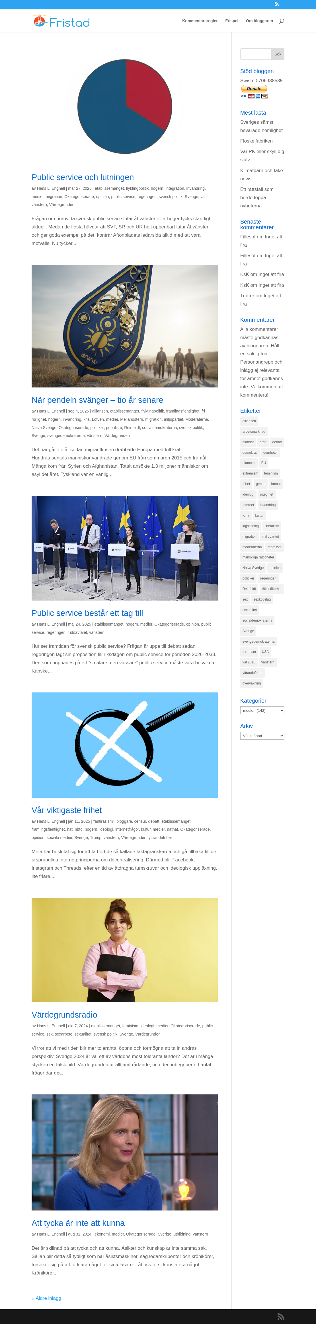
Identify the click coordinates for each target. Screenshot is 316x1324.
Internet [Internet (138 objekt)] (248, 505)
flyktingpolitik (137, 188)
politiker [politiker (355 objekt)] (248, 578)
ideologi (106, 829)
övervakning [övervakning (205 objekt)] (252, 683)
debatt (153, 821)
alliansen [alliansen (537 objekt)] (249, 421)
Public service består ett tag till (87, 613)
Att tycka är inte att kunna (78, 1223)
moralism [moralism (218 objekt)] (275, 547)
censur (140, 821)
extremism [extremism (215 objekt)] (250, 473)
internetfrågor (127, 829)
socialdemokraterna (159, 427)
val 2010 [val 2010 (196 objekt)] (249, 662)
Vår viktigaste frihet (67, 810)
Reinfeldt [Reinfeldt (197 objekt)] (249, 589)
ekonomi (102, 1234)
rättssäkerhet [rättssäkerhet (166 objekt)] (272, 589)
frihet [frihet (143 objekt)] (246, 484)
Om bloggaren (259, 21)
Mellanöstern (131, 419)
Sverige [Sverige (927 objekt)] (248, 631)
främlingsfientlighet (183, 411)
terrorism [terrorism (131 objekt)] (249, 652)
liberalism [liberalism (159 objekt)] (272, 526)
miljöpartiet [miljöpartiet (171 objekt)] (270, 537)
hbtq (79, 829)
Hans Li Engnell (51, 188)
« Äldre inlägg (46, 1298)
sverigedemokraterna (66, 435)
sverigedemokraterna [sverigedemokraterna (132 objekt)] (259, 642)
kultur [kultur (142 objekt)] (259, 515)
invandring (195, 188)
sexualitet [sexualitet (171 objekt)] (250, 610)
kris (86, 419)
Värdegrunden (61, 204)
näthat (172, 829)
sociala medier (59, 837)
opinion (102, 196)
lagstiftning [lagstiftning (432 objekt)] (251, 526)
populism (114, 427)
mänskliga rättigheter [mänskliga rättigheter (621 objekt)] (258, 557)
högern (157, 188)
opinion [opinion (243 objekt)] (275, 568)
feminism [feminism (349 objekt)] (271, 473)
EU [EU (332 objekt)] (263, 463)
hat (70, 829)
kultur (146, 829)
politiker (97, 427)
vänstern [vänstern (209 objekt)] (267, 662)
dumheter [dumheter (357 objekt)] (270, 453)
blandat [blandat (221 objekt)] (248, 442)
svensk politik (170, 196)
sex (49, 1034)
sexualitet (83, 1034)
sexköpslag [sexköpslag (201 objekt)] (262, 599)
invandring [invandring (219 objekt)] (268, 505)
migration (54, 196)
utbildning (181, 1234)
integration (174, 188)
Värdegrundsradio (64, 1014)
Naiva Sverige (44, 427)
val (203, 196)
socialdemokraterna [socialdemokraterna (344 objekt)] (257, 620)
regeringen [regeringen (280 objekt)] (268, 578)
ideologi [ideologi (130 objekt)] (248, 494)
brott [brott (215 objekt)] (263, 442)
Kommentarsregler (200, 21)
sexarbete (63, 1034)
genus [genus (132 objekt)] (260, 484)
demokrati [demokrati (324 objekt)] (250, 453)
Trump (95, 837)
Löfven (98, 419)
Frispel (231, 21)
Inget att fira (271, 274)
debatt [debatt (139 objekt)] (277, 442)
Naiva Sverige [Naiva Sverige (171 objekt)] (253, 568)
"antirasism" (103, 821)
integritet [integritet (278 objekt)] (266, 494)
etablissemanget (109, 188)
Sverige (191, 196)
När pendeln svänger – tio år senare (97, 400)
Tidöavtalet (77, 632)
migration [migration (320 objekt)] (250, 537)
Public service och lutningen (83, 177)
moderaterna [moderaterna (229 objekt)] (252, 547)
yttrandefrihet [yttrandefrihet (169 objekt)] (252, 673)
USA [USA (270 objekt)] (265, 652)
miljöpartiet (173, 419)
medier (38, 196)
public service (123, 196)
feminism (130, 1026)
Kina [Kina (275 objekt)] (246, 515)
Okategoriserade (79, 196)
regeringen (147, 196)
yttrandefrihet (160, 837)
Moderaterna (196, 419)
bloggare (124, 821)
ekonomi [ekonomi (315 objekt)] (249, 463)
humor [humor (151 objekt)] (276, 484)
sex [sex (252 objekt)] (245, 599)
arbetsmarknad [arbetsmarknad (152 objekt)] (254, 432)
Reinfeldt (132, 427)
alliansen (100, 411)
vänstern (39, 204)
